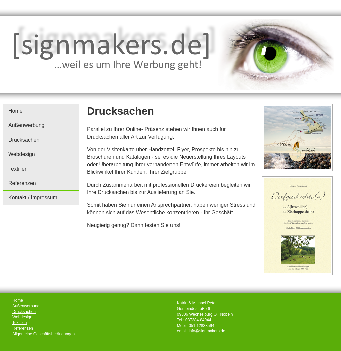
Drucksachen (23, 140)
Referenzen (22, 183)
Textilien (18, 169)
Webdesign (21, 154)
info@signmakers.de (207, 331)
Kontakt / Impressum (33, 197)
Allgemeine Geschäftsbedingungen (43, 334)
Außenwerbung (26, 125)
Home (15, 111)
